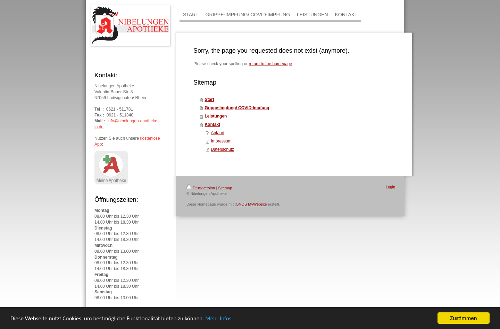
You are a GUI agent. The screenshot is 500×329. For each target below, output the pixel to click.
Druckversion (200, 188)
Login (390, 187)
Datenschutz (222, 149)
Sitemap (225, 188)
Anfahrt (217, 132)
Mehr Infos (218, 318)
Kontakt (212, 124)
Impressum (221, 141)
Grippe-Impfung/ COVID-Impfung (237, 107)
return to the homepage (270, 63)
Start (209, 99)
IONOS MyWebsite (251, 204)
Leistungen (216, 116)
